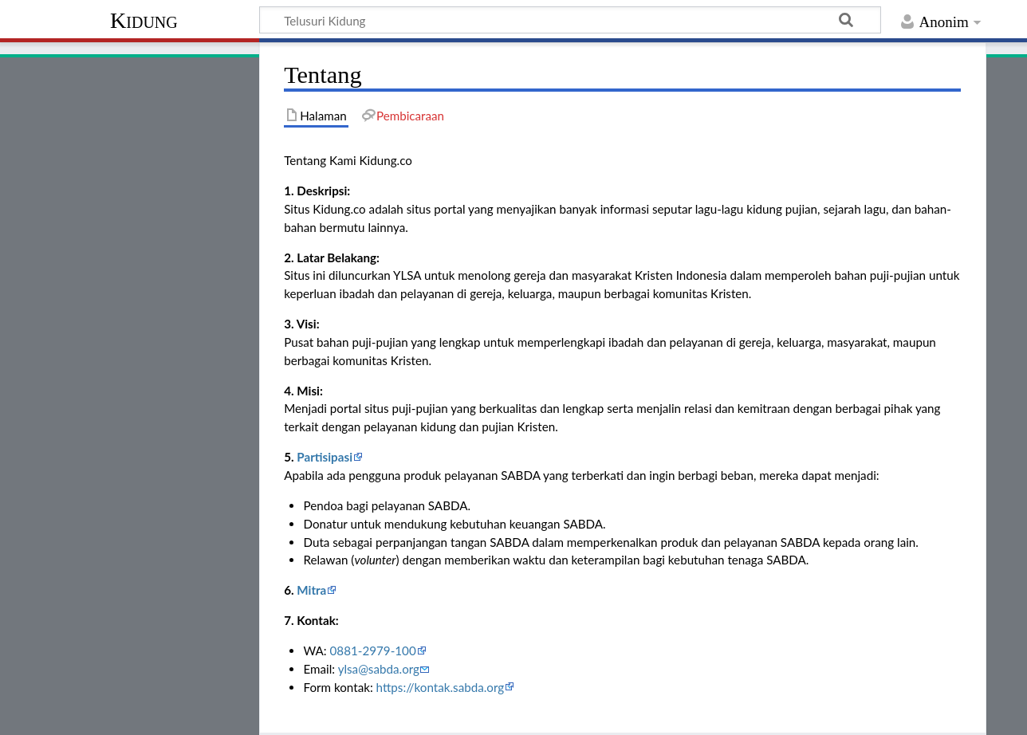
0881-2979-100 (373, 650)
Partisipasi (324, 457)
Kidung (144, 20)
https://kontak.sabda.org (440, 687)
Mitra (311, 590)
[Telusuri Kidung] (570, 20)
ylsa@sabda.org (378, 669)
